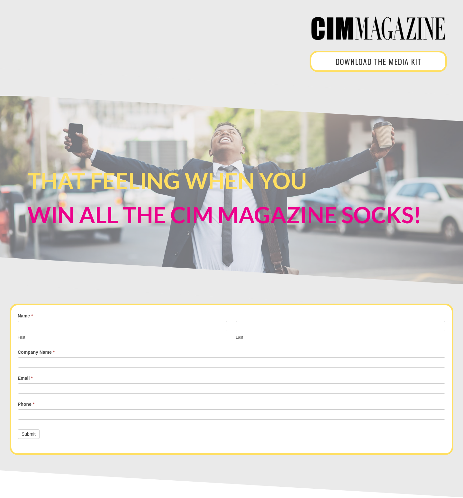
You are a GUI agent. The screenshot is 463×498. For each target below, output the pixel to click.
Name (25, 315)
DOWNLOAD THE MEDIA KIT (378, 61)
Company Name (36, 352)
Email (25, 378)
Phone (26, 404)
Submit (29, 434)
